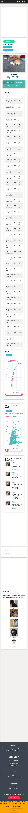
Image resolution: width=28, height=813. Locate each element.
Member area (14, 797)
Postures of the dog (14, 788)
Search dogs (8, 50)
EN (24, 1)
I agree (14, 810)
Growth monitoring (14, 763)
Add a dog (7, 46)
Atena (14, 637)
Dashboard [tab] (9, 82)
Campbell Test (14, 786)
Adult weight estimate (14, 760)
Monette (14, 618)
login (9, 549)
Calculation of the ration (14, 776)
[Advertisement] (14, 22)
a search (21, 597)
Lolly (14, 627)
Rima (13, 463)
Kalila (14, 646)
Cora (14, 608)
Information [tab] (19, 82)
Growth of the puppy (14, 765)
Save (9, 354)
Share (18, 78)
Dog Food (14, 775)
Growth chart (14, 762)
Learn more (16, 806)
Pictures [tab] (19, 85)
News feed (9, 41)
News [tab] (8, 85)
